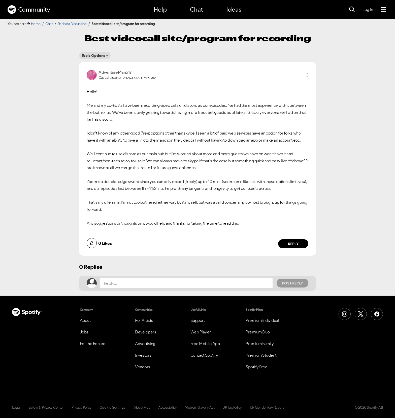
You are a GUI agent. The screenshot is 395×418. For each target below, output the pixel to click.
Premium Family (260, 343)
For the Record (93, 343)
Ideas (233, 9)
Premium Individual (262, 320)
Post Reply (292, 283)
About (85, 320)
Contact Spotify (204, 355)
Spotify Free (256, 367)
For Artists (144, 320)
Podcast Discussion (72, 23)
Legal (16, 407)
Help (160, 9)
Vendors (142, 367)
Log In (368, 9)
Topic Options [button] (93, 55)
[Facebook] (377, 314)
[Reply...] (186, 283)
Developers (145, 332)
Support (197, 320)
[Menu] (383, 9)
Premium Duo (258, 332)
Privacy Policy (81, 407)
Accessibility (167, 407)
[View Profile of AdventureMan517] (115, 72)
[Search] (352, 9)
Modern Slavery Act (199, 407)
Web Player (200, 332)
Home (36, 23)
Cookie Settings (112, 407)
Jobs (84, 332)
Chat (196, 9)
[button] (307, 75)
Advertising (145, 343)
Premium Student (261, 355)
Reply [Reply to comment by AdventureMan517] (293, 243)
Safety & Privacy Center (46, 407)
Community (29, 9)
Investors (143, 355)
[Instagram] (345, 314)
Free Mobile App (205, 343)
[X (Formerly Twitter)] (361, 314)
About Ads (142, 407)
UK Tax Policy (232, 407)
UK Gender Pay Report (267, 407)
